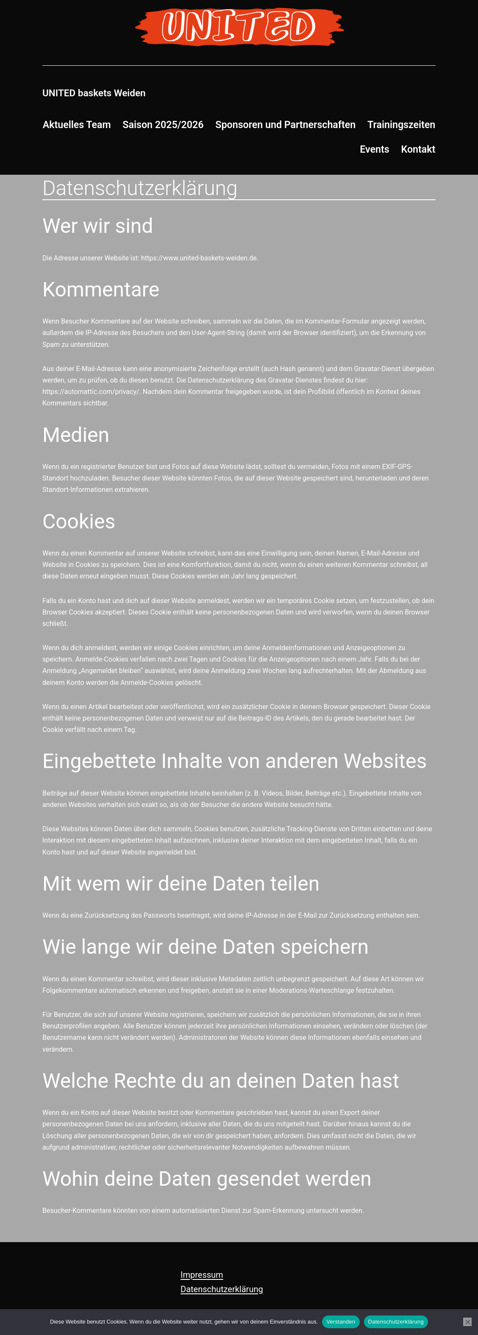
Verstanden (340, 1321)
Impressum (202, 1275)
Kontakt (418, 149)
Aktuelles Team (77, 125)
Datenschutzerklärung (222, 1289)
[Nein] (467, 1322)
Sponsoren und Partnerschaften (285, 125)
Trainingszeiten (401, 125)
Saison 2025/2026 (162, 125)
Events (374, 149)
